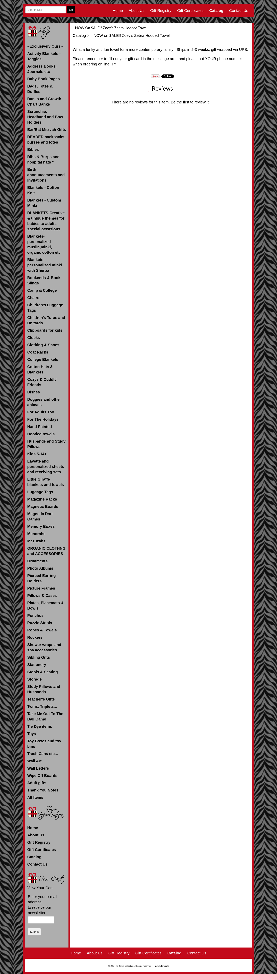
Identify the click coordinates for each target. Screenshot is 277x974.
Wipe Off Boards (42, 775)
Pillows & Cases (42, 595)
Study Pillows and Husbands (43, 689)
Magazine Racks (42, 499)
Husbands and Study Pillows (46, 444)
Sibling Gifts (38, 657)
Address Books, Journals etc (42, 69)
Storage (34, 679)
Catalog (216, 10)
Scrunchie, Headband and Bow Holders (45, 116)
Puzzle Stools (39, 623)
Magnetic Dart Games (40, 516)
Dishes (33, 392)
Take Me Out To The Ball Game (45, 716)
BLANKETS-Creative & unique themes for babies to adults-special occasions (46, 221)
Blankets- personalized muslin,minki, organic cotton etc (44, 244)
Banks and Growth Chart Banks (44, 101)
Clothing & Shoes (43, 345)
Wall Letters (38, 768)
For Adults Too (40, 412)
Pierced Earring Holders (41, 578)
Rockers (35, 637)
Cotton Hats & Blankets (40, 369)
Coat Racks (37, 352)
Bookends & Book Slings (43, 280)
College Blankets (42, 359)
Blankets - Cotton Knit (43, 190)
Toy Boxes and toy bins (44, 743)
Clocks (33, 337)
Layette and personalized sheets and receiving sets (45, 466)
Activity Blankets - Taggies (44, 56)
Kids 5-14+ (37, 454)
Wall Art (34, 761)
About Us (136, 10)
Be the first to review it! (190, 102)
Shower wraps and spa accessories (44, 647)
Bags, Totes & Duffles (40, 89)
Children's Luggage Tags (45, 307)
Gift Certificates (190, 10)
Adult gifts (36, 783)
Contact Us (238, 10)
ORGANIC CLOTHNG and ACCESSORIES (46, 551)
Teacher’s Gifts (41, 699)
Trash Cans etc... (42, 754)
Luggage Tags (40, 492)
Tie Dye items (39, 726)
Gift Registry (160, 10)
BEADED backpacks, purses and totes (46, 139)
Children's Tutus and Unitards (46, 320)
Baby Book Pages (43, 79)
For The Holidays (42, 419)
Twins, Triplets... (42, 706)
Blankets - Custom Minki (44, 203)
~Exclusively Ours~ (45, 46)
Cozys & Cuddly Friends (42, 382)
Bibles (33, 149)
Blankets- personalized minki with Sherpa (44, 265)
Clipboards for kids (44, 330)
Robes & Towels (42, 630)
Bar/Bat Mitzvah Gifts (46, 129)
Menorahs (36, 534)
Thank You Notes (42, 790)
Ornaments (37, 561)
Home (118, 10)
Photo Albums (40, 568)
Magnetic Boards (42, 506)
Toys (31, 734)
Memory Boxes (41, 526)
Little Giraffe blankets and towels (45, 482)
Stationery (36, 665)
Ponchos (35, 615)
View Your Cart (40, 888)
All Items (35, 797)
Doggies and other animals (44, 402)
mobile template (162, 966)
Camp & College (42, 290)
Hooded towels (41, 434)
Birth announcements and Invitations (46, 174)
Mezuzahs (36, 541)
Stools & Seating (42, 672)
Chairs (33, 298)
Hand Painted (39, 427)
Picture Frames (41, 588)
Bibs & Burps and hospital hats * (43, 159)
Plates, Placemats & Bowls (45, 605)
